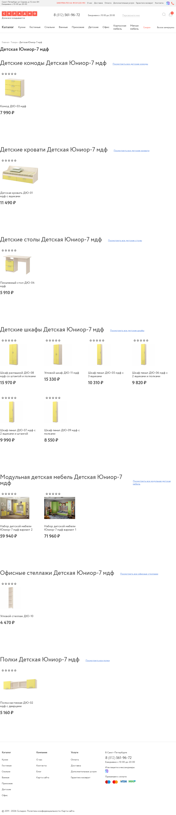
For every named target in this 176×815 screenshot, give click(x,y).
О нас (89, 3)
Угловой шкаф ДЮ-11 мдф (61, 373)
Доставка (98, 3)
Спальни (49, 27)
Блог (38, 771)
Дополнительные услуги (123, 3)
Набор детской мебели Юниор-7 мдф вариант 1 (60, 528)
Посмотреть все (130, 64)
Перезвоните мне (131, 15)
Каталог (8, 27)
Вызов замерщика (165, 27)
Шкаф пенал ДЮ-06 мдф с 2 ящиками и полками (150, 374)
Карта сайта (42, 777)
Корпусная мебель (119, 27)
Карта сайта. (68, 811)
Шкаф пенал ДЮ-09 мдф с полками (62, 432)
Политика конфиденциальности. (44, 811)
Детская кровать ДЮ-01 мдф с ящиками (16, 195)
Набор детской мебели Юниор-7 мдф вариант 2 (16, 528)
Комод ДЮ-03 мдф (13, 106)
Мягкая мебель (134, 27)
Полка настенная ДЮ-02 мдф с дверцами (16, 704)
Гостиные (34, 27)
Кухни (21, 27)
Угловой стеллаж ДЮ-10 (16, 616)
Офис (106, 27)
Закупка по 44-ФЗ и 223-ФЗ (71, 3)
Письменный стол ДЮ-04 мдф (17, 284)
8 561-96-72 (67, 15)
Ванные (63, 27)
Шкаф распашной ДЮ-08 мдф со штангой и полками (18, 374)
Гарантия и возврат (144, 3)
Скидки (146, 27)
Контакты (159, 3)
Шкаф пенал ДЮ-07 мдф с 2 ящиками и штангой (18, 432)
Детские (93, 27)
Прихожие (78, 27)
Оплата (108, 3)
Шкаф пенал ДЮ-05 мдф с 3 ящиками (106, 374)
